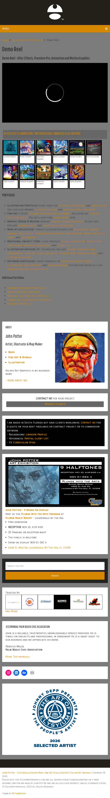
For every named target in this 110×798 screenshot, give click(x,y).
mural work (61, 217)
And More (11, 611)
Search (55, 575)
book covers (99, 205)
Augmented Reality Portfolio (26, 287)
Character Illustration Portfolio (29, 299)
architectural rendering (79, 209)
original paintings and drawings (49, 213)
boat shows (81, 229)
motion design (27, 225)
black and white (47, 253)
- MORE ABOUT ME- (16, 380)
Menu (5, 28)
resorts (95, 229)
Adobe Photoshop (72, 261)
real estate (26, 233)
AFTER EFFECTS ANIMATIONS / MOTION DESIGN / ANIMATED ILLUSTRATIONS (42, 133)
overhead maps (87, 253)
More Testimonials (17, 656)
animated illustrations (58, 225)
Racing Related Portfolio (23, 291)
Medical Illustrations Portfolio (28, 295)
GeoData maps (68, 253)
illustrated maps (46, 209)
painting (30, 253)
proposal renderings (37, 245)
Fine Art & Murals (19, 357)
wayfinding (28, 237)
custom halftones (19, 257)
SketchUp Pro (32, 265)
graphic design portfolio (67, 221)
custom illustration (71, 205)
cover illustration (73, 241)
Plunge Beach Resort (18, 518)
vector (71, 249)
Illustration (16, 362)
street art (64, 245)
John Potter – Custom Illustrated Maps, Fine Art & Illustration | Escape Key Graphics (47, 772)
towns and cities (94, 233)
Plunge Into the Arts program (40, 514)
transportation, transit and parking (58, 233)
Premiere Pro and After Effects (27, 269)
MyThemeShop (19, 793)
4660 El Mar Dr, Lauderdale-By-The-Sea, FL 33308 (39, 547)
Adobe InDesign (57, 265)
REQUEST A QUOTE (55, 404)
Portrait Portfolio (19, 303)
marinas (12, 233)
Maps (11, 352)
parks (10, 237)
